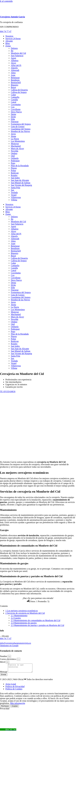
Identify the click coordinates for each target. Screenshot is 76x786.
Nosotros (9, 36)
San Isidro (15, 178)
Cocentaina (16, 104)
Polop (13, 170)
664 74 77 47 (5, 638)
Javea (13, 134)
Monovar (15, 143)
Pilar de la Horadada (20, 165)
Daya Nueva (16, 112)
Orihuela (14, 158)
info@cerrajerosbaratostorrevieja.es (15, 643)
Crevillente (15, 109)
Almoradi (15, 70)
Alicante (9, 41)
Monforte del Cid (18, 53)
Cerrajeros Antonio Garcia (12, 17)
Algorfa (14, 68)
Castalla (14, 99)
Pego (13, 163)
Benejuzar (15, 77)
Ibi (12, 51)
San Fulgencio (17, 55)
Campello (15, 97)
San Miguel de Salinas (20, 183)
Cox (13, 107)
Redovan (15, 173)
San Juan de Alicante (20, 180)
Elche (13, 117)
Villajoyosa (16, 197)
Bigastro (14, 85)
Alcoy (13, 63)
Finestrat (14, 121)
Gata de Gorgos (17, 126)
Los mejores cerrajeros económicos (21, 610)
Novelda (14, 151)
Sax (12, 190)
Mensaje (4, 673)
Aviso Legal (10, 685)
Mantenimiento (19, 615)
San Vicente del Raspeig (21, 185)
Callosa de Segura (19, 92)
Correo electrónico (8, 659)
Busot (13, 87)
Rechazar (5, 708)
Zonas (8, 46)
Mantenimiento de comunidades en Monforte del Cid (35, 620)
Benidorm (15, 80)
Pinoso (14, 168)
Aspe (13, 75)
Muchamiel (16, 146)
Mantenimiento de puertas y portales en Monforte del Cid (37, 625)
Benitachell (16, 82)
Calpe (13, 95)
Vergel (13, 195)
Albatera (14, 60)
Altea (13, 73)
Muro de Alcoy (17, 148)
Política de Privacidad (14, 688)
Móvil (3, 662)
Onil (13, 156)
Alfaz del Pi (16, 65)
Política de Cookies (13, 690)
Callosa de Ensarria (19, 90)
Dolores (14, 48)
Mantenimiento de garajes (24, 623)
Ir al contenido (6, 1)
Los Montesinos (18, 141)
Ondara (14, 153)
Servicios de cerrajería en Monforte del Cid (25, 613)
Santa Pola (15, 187)
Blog (7, 43)
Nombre (4, 656)
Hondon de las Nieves (20, 131)
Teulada (14, 192)
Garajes (16, 618)
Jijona (13, 136)
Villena (14, 200)
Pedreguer (15, 161)
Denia (13, 114)
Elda (13, 119)
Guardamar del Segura (20, 129)
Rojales (14, 175)
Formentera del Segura (21, 124)
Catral (13, 102)
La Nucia (15, 139)
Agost (13, 58)
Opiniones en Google (9, 645)
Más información (17, 705)
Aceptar (15, 708)
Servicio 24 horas (13, 38)
